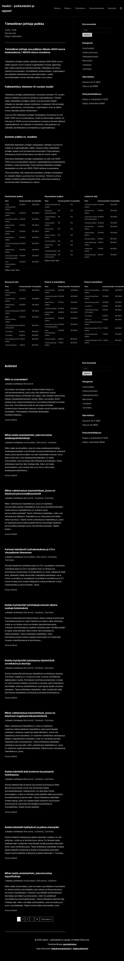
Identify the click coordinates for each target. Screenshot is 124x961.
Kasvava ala (10, 33)
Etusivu (57, 8)
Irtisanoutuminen (96, 8)
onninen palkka (50, 241)
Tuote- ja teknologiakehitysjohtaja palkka (93, 322)
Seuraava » (46, 919)
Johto (7, 30)
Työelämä (79, 8)
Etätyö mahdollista (13, 36)
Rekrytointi (87, 60)
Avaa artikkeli (11, 420)
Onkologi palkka (11, 345)
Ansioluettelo (88, 48)
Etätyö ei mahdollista (91, 99)
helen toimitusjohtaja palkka (10, 207)
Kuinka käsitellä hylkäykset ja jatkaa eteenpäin (32, 827)
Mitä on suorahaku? (16, 379)
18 (37, 919)
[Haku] (120, 8)
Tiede (13, 30)
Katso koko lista (12, 270)
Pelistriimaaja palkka (92, 302)
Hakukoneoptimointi (60, 948)
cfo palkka (9, 331)
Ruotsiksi (112, 8)
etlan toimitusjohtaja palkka (10, 264)
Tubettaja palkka (51, 251)
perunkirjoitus (69, 944)
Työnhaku (87, 69)
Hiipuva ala (87, 86)
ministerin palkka (91, 223)
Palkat (67, 8)
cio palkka (8, 335)
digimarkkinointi (80, 948)
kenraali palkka (90, 239)
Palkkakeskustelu (90, 56)
